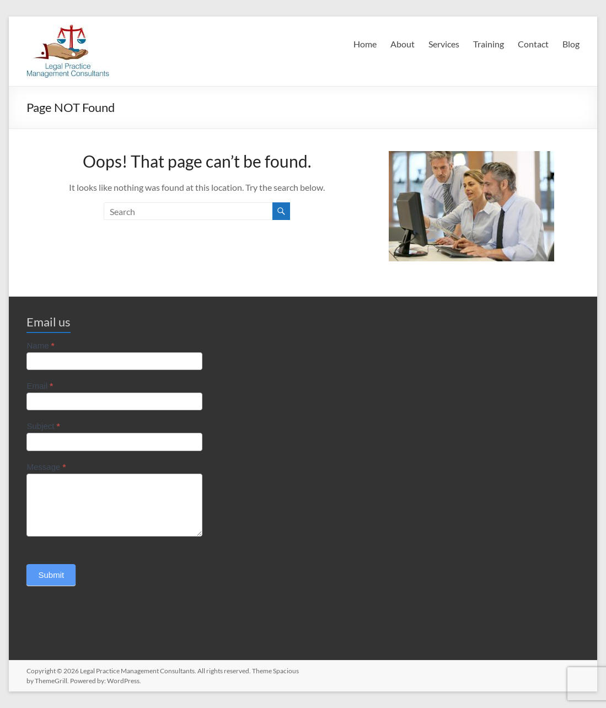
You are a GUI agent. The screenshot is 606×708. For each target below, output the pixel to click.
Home (365, 44)
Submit (51, 575)
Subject (43, 426)
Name (40, 345)
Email (39, 385)
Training (488, 44)
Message (46, 466)
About (402, 44)
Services (443, 44)
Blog (571, 44)
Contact (533, 44)
